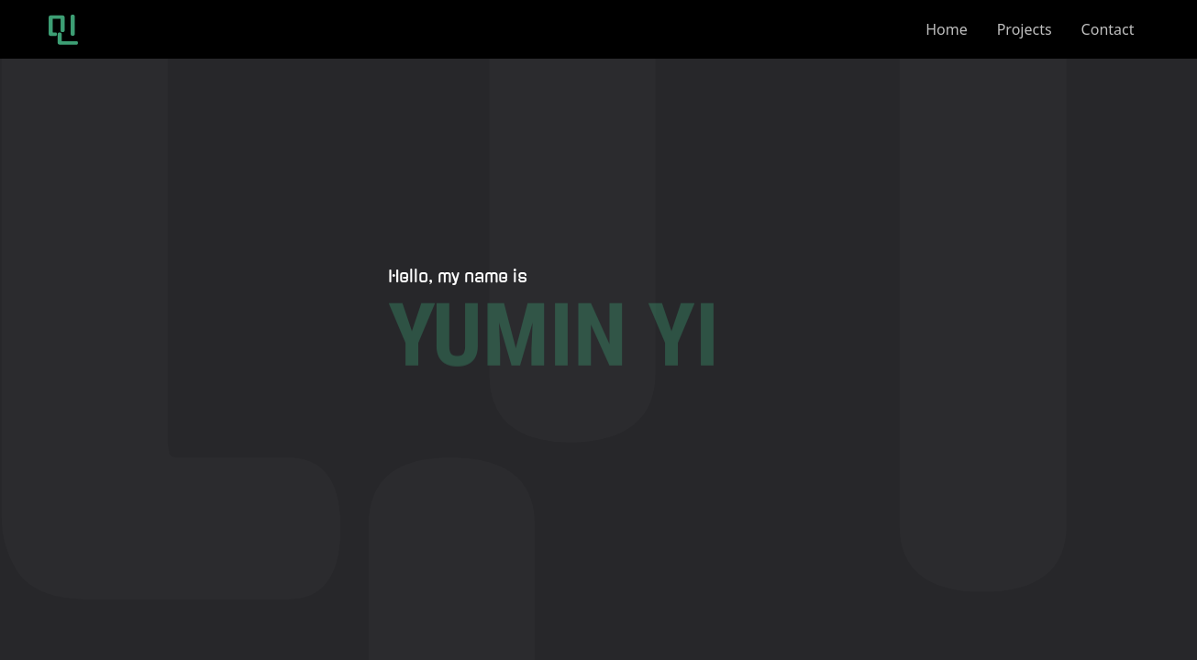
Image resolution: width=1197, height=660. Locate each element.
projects (1024, 29)
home (946, 29)
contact (1108, 29)
